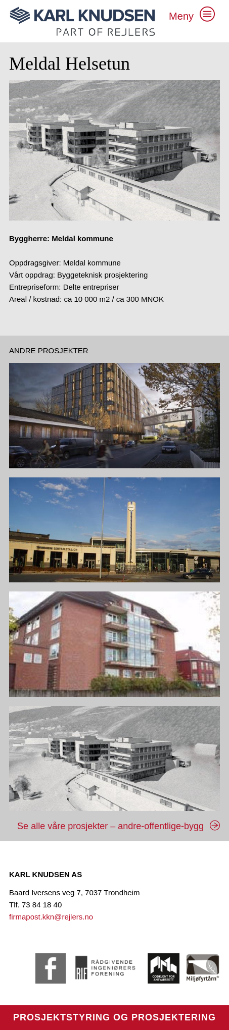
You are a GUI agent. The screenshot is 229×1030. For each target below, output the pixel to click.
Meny (181, 16)
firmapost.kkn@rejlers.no (51, 916)
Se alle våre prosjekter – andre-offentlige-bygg (110, 826)
